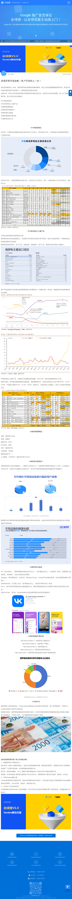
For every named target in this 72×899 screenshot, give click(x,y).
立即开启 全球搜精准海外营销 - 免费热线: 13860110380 (36, 835)
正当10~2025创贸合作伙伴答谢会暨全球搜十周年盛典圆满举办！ (19, 41)
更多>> (69, 41)
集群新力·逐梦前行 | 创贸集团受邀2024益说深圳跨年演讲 (49, 41)
